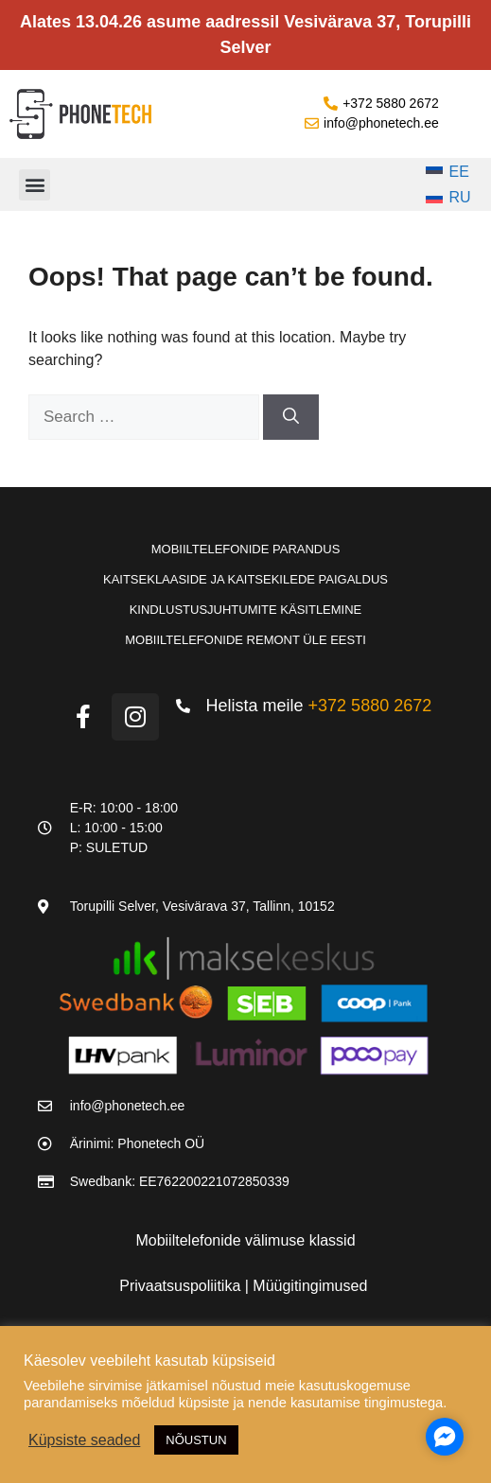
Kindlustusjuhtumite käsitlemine (246, 609)
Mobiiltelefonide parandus (246, 549)
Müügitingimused (310, 1286)
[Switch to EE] (448, 172)
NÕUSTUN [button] (196, 1440)
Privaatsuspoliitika (182, 1286)
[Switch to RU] (448, 198)
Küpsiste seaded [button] (84, 1440)
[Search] (291, 417)
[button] (34, 185)
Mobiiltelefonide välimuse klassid (245, 1240)
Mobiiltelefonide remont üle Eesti (245, 640)
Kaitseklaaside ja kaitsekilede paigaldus (245, 579)
